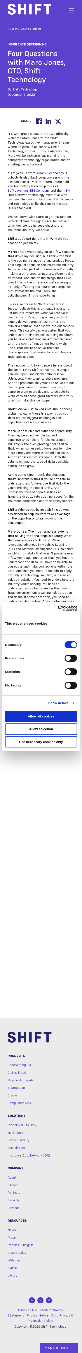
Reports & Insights (20, 1245)
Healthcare (16, 1132)
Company (15, 1168)
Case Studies (17, 1252)
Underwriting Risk (20, 1065)
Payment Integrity (21, 1080)
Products (16, 1056)
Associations (17, 1148)
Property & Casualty (22, 1125)
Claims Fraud (17, 1072)
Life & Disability (19, 1140)
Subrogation (16, 1087)
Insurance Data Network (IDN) (29, 1155)
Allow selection (41, 729)
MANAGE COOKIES (59, 1348)
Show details (58, 703)
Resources (17, 1221)
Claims (12, 1095)
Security (14, 1200)
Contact (13, 1208)
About (12, 1177)
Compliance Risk (19, 1103)
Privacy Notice (38, 1315)
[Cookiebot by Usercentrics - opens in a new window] (58, 608)
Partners (14, 1192)
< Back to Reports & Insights (24, 29)
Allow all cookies (41, 716)
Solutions (17, 1116)
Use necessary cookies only (41, 742)
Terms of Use (27, 1310)
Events (12, 1268)
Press (12, 1237)
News (12, 1230)
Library (12, 1275)
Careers (13, 1185)
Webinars (14, 1260)
